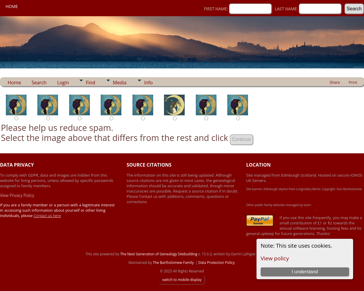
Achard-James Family (260, 209)
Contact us (149, 196)
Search (39, 82)
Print (353, 82)
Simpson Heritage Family (333, 209)
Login (63, 82)
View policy (275, 258)
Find (90, 82)
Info (148, 82)
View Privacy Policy (17, 195)
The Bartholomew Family (173, 262)
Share (335, 82)
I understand (305, 271)
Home (12, 6)
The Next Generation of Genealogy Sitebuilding (158, 254)
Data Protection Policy (216, 262)
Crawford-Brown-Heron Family (295, 209)
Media (119, 82)
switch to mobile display (181, 279)
